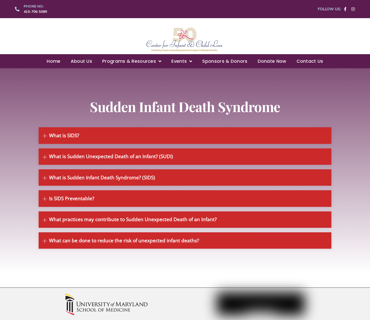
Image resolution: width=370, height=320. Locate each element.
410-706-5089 (35, 11)
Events (181, 61)
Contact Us (310, 61)
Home (53, 61)
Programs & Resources (131, 61)
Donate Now (272, 61)
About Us (81, 61)
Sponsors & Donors (224, 61)
